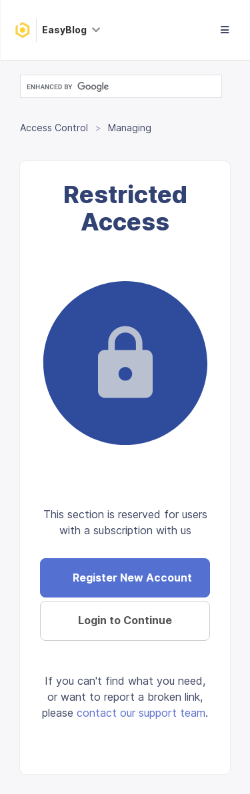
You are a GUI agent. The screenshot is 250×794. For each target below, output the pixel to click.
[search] (120, 87)
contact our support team (141, 712)
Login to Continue (125, 620)
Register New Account (132, 577)
